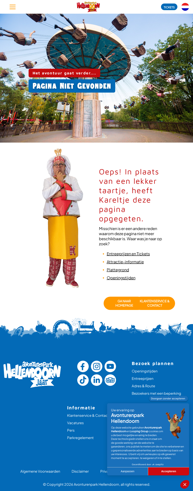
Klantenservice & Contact (154, 303)
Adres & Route (143, 386)
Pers (71, 430)
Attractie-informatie (125, 261)
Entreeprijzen (142, 378)
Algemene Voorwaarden (40, 471)
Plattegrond (118, 269)
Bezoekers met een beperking (156, 393)
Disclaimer (80, 471)
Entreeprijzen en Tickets (128, 253)
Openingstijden (121, 277)
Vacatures (75, 422)
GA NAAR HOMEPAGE (124, 303)
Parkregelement (80, 437)
